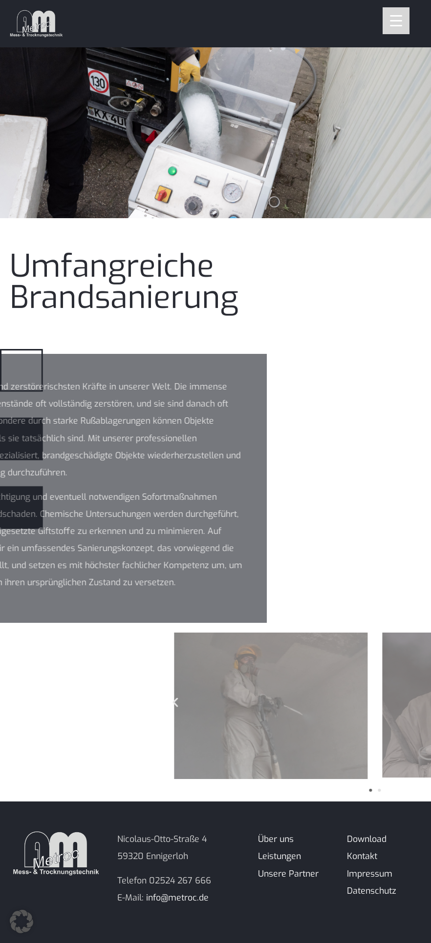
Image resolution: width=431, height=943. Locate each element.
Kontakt (362, 856)
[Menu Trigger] (396, 20)
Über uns (276, 839)
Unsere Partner (288, 874)
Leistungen (279, 856)
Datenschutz (371, 891)
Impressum (369, 874)
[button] (362, 703)
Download (367, 839)
